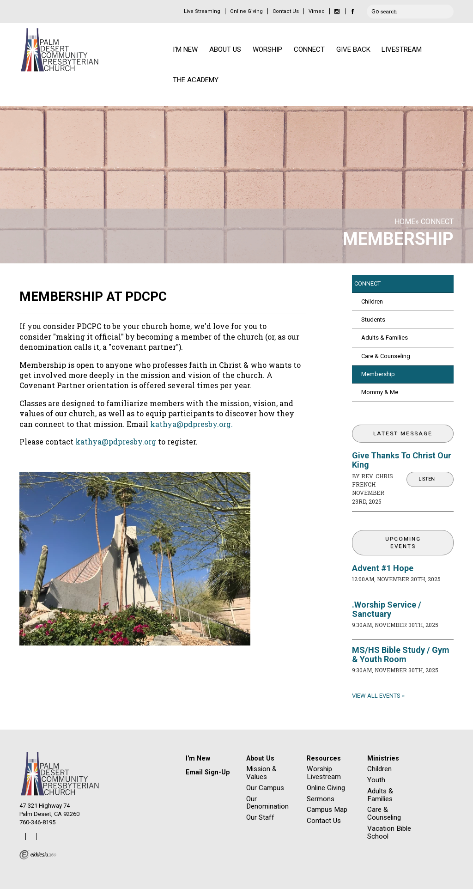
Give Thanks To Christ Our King (401, 460)
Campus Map (327, 809)
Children (372, 301)
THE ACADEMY (195, 80)
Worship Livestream (324, 773)
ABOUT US (225, 49)
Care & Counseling (385, 356)
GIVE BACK (353, 49)
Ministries (383, 758)
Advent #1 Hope (382, 568)
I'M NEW (185, 49)
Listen (426, 479)
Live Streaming (202, 11)
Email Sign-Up (208, 772)
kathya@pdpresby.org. (191, 424)
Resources (324, 758)
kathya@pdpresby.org (115, 441)
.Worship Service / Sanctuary (386, 609)
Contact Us (286, 11)
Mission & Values (261, 773)
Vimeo (317, 11)
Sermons (320, 799)
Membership (378, 374)
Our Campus (265, 788)
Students (373, 319)
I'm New (198, 758)
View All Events (376, 695)
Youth (376, 780)
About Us (260, 758)
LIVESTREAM (402, 49)
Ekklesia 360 (37, 854)
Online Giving (246, 11)
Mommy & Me (379, 392)
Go (375, 10)
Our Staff (260, 817)
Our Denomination (267, 803)
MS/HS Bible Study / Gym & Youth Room (400, 654)
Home (404, 221)
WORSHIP (267, 49)
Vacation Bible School (389, 832)
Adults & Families (384, 337)
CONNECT (309, 49)
